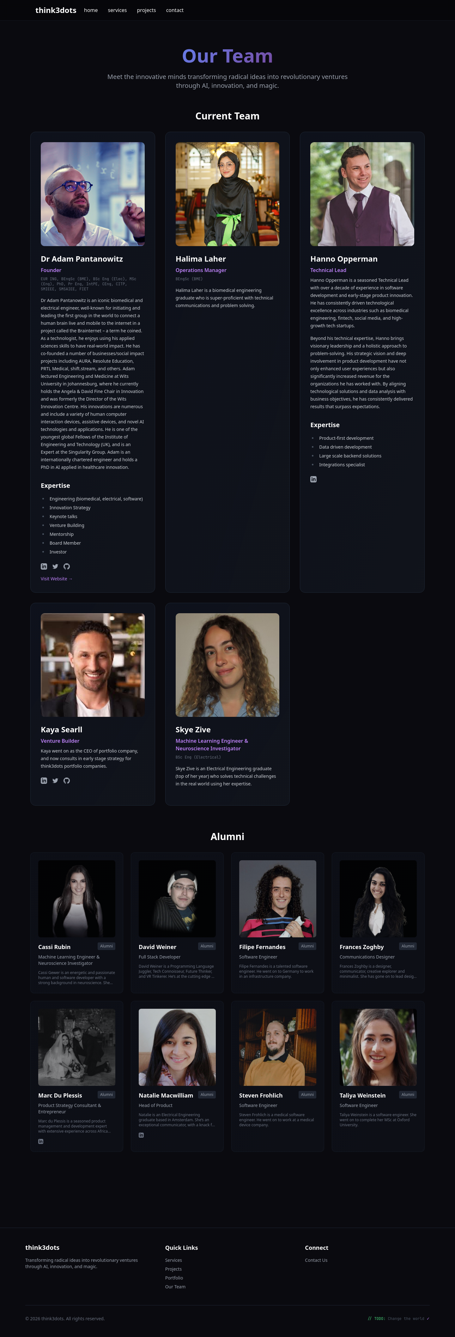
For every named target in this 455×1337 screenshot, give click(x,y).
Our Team (175, 1287)
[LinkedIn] (44, 566)
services (117, 10)
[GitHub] (67, 566)
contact (175, 10)
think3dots (55, 10)
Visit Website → (57, 579)
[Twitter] (55, 566)
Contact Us (316, 1260)
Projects (173, 1269)
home (91, 10)
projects (146, 10)
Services (173, 1260)
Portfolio (174, 1278)
